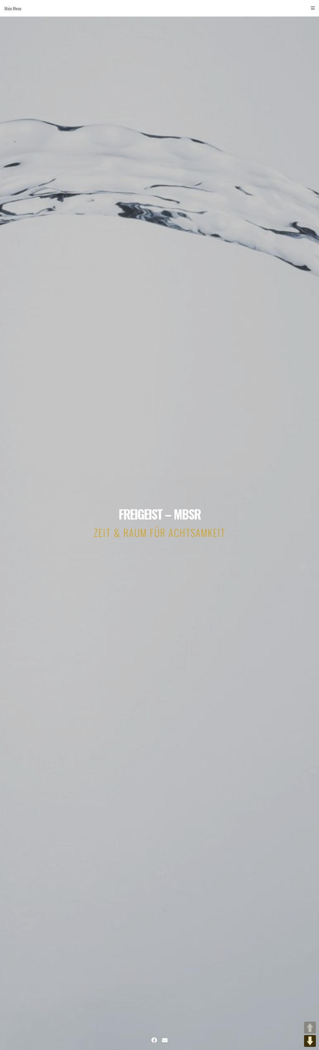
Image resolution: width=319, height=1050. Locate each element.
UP (310, 1027)
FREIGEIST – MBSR (160, 514)
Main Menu (159, 8)
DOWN (310, 1041)
